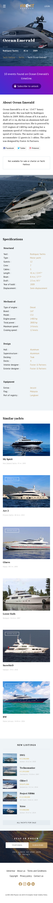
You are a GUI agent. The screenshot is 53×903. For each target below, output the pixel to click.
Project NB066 (27, 793)
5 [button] (24, 223)
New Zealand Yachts (10, 463)
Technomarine (27, 767)
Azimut (22, 762)
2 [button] (20, 223)
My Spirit (8, 459)
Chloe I (23, 780)
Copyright (14, 876)
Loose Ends (9, 613)
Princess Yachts (8, 515)
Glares (6, 562)
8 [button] (28, 223)
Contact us (38, 876)
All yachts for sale (26, 822)
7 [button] (27, 223)
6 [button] (25, 223)
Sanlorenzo (23, 787)
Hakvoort (6, 670)
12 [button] (34, 223)
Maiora (5, 567)
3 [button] (21, 223)
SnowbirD (8, 665)
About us (21, 870)
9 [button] (30, 223)
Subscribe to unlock (27, 86)
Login (47, 6)
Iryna (22, 806)
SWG (22, 755)
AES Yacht (23, 800)
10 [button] (31, 223)
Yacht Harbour (27, 7)
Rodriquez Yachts (11, 50)
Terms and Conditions (36, 870)
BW (5, 716)
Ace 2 (6, 510)
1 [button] (18, 223)
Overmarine (24, 774)
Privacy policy (26, 876)
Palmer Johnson (8, 721)
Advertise (11, 870)
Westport (6, 618)
